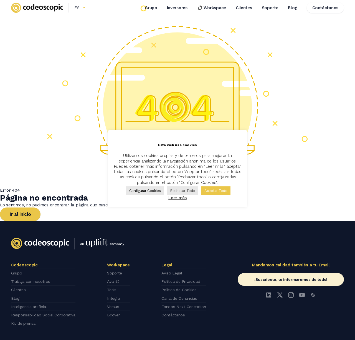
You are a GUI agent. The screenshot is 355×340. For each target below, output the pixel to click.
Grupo (151, 13)
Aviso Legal (172, 272)
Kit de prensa (24, 319)
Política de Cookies (179, 288)
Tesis (114, 288)
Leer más (177, 197)
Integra (116, 296)
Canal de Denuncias (180, 296)
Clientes (244, 13)
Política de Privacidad (182, 280)
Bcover (116, 311)
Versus (115, 303)
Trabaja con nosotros (32, 280)
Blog (292, 13)
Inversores (177, 13)
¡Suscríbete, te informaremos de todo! (290, 279)
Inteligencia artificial (30, 303)
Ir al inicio (20, 214)
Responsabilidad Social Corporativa (45, 311)
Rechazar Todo (182, 191)
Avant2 (116, 280)
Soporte (270, 13)
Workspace (211, 13)
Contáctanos (173, 311)
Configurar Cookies (145, 191)
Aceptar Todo (215, 191)
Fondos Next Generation (185, 303)
